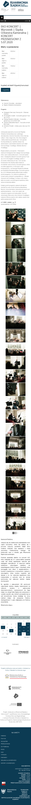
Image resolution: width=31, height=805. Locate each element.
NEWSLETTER (4, 741)
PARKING (3, 736)
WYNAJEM (4, 754)
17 (28, 627)
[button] (2, 20)
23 (23, 630)
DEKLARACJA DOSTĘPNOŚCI (8, 760)
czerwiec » (27, 637)
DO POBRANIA (5, 746)
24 (28, 630)
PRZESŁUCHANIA (5, 744)
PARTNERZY (4, 757)
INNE (2, 752)
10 (28, 624)
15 (19, 627)
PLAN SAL (3, 738)
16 (23, 627)
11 (3, 627)
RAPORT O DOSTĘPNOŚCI (8, 763)
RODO (2, 749)
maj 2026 (16, 615)
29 (19, 634)
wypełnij (6, 90)
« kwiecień (4, 637)
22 (19, 630)
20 (11, 630)
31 (28, 634)
